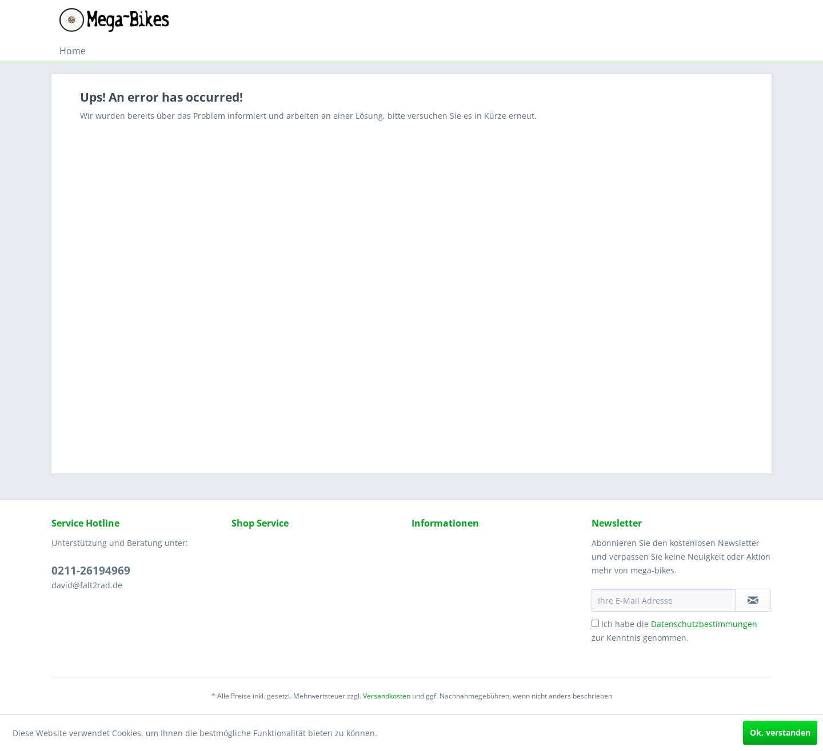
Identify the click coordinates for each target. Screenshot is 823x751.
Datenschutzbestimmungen (704, 624)
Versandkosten (386, 696)
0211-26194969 (90, 570)
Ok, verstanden (780, 732)
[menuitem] (72, 51)
